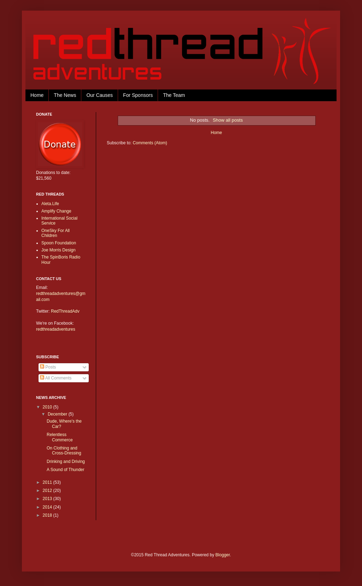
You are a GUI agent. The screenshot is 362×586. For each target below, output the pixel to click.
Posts (48, 367)
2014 (48, 507)
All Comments (55, 378)
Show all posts (228, 120)
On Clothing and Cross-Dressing (64, 451)
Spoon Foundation (58, 242)
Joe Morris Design (58, 250)
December (58, 414)
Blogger (222, 554)
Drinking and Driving (66, 461)
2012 (48, 490)
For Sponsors (138, 95)
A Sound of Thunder (65, 469)
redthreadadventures (55, 329)
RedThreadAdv (65, 311)
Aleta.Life (50, 203)
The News (65, 95)
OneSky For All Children (55, 233)
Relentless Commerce (60, 437)
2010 (48, 407)
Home (36, 95)
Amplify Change (56, 211)
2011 (48, 482)
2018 (48, 515)
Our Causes (99, 95)
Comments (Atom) (150, 142)
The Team (174, 95)
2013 (48, 498)
